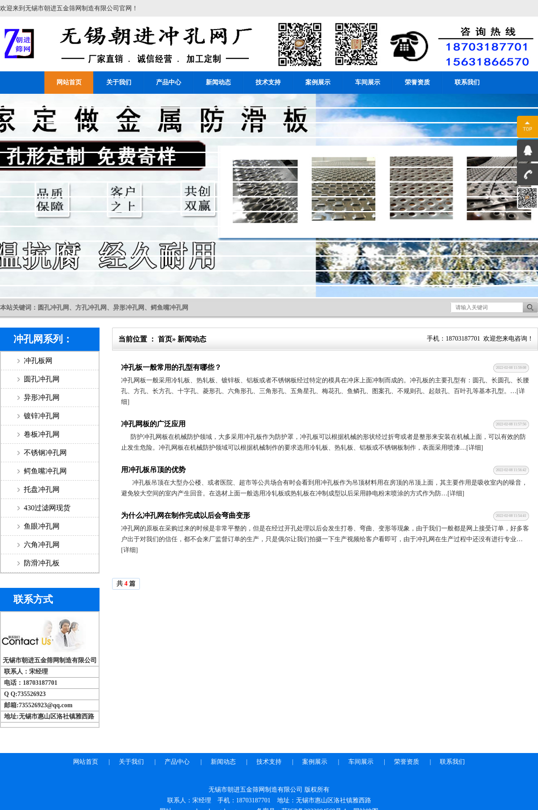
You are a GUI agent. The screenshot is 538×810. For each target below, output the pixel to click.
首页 (165, 339)
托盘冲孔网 (41, 489)
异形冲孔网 (41, 397)
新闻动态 (218, 82)
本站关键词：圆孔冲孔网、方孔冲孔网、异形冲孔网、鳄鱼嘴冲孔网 (94, 307)
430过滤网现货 (46, 508)
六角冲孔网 (41, 544)
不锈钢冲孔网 (44, 452)
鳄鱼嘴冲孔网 (44, 471)
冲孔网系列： (43, 339)
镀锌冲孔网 (41, 416)
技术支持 (268, 82)
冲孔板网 (37, 360)
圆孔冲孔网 (41, 379)
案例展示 (317, 82)
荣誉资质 (417, 82)
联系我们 (467, 82)
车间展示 (367, 82)
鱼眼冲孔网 (41, 526)
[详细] (474, 447)
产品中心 (168, 82)
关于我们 (118, 82)
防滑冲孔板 (41, 563)
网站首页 (69, 82)
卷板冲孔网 (41, 434)
